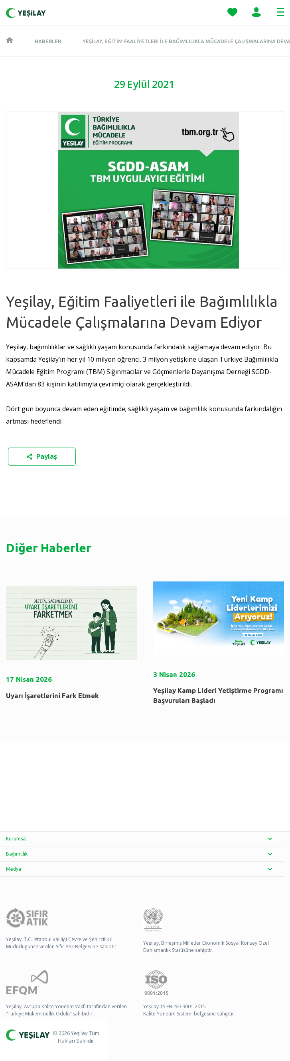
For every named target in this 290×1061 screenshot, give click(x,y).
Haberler (48, 41)
